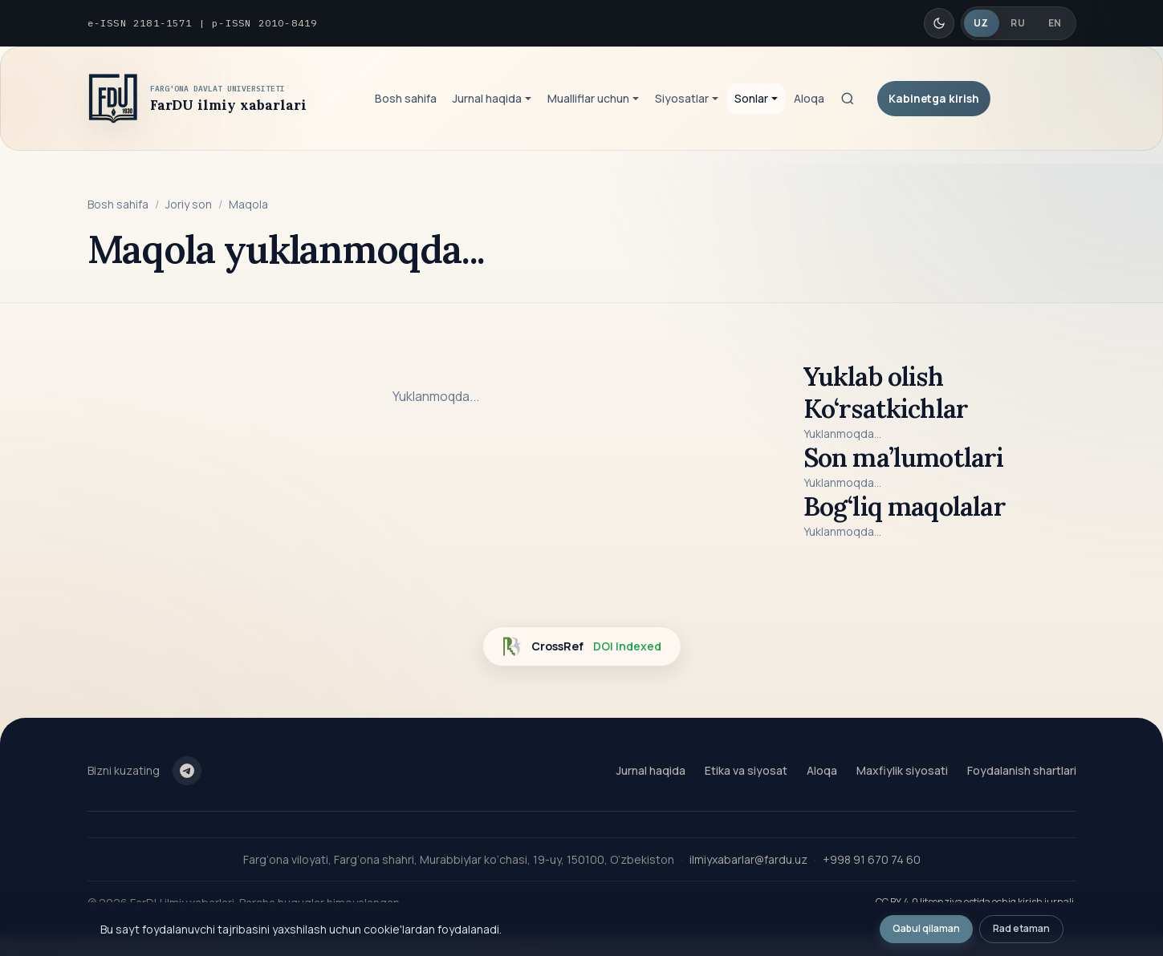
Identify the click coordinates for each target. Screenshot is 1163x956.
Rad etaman (1021, 928)
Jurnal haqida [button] (487, 98)
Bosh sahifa (406, 98)
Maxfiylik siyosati (902, 770)
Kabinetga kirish (934, 98)
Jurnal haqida (650, 770)
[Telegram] (187, 770)
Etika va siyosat (746, 770)
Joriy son (188, 204)
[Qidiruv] (847, 98)
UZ (981, 23)
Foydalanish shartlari (1021, 770)
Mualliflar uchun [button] (588, 98)
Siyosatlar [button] (682, 98)
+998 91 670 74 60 (872, 859)
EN (1055, 23)
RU (1018, 23)
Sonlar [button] (751, 98)
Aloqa (809, 98)
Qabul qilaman (926, 928)
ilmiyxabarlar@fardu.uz (748, 859)
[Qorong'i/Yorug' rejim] (939, 23)
